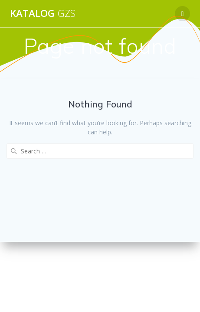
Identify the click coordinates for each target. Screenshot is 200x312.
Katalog (42, 13)
